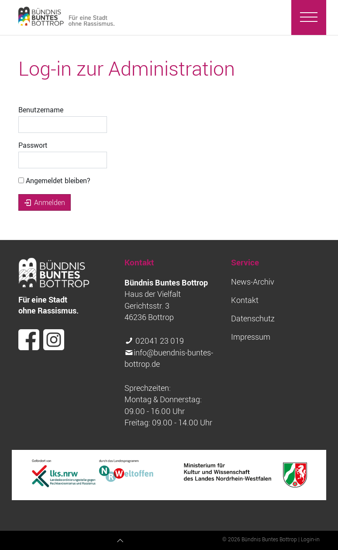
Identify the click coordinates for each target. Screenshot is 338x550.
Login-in (310, 539)
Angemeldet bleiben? (54, 180)
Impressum (250, 337)
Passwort (33, 145)
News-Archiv (252, 282)
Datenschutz (253, 318)
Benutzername (40, 110)
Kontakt (245, 300)
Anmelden (44, 202)
